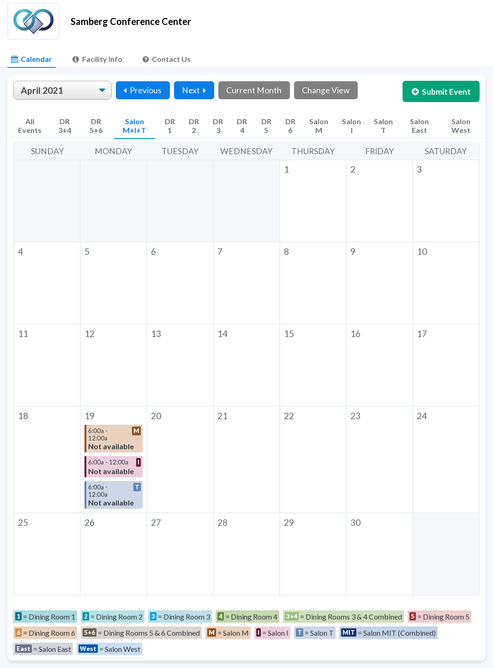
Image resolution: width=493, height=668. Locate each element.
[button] (313, 201)
